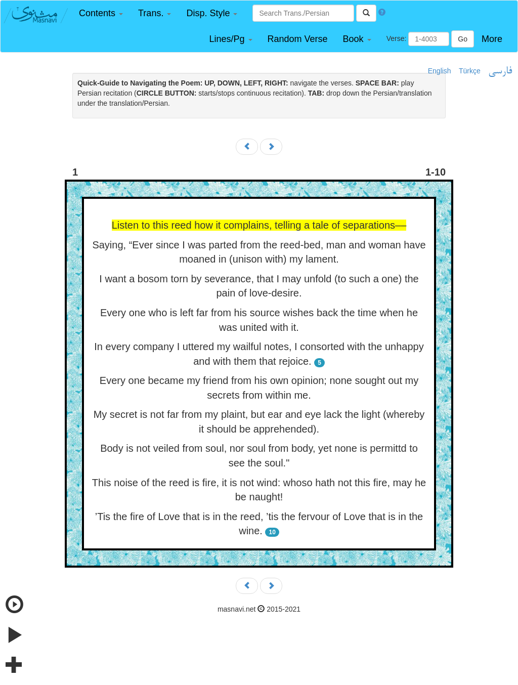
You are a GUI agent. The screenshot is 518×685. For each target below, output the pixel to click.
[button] (101, 13)
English (439, 71)
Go (462, 39)
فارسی (500, 71)
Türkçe (470, 71)
